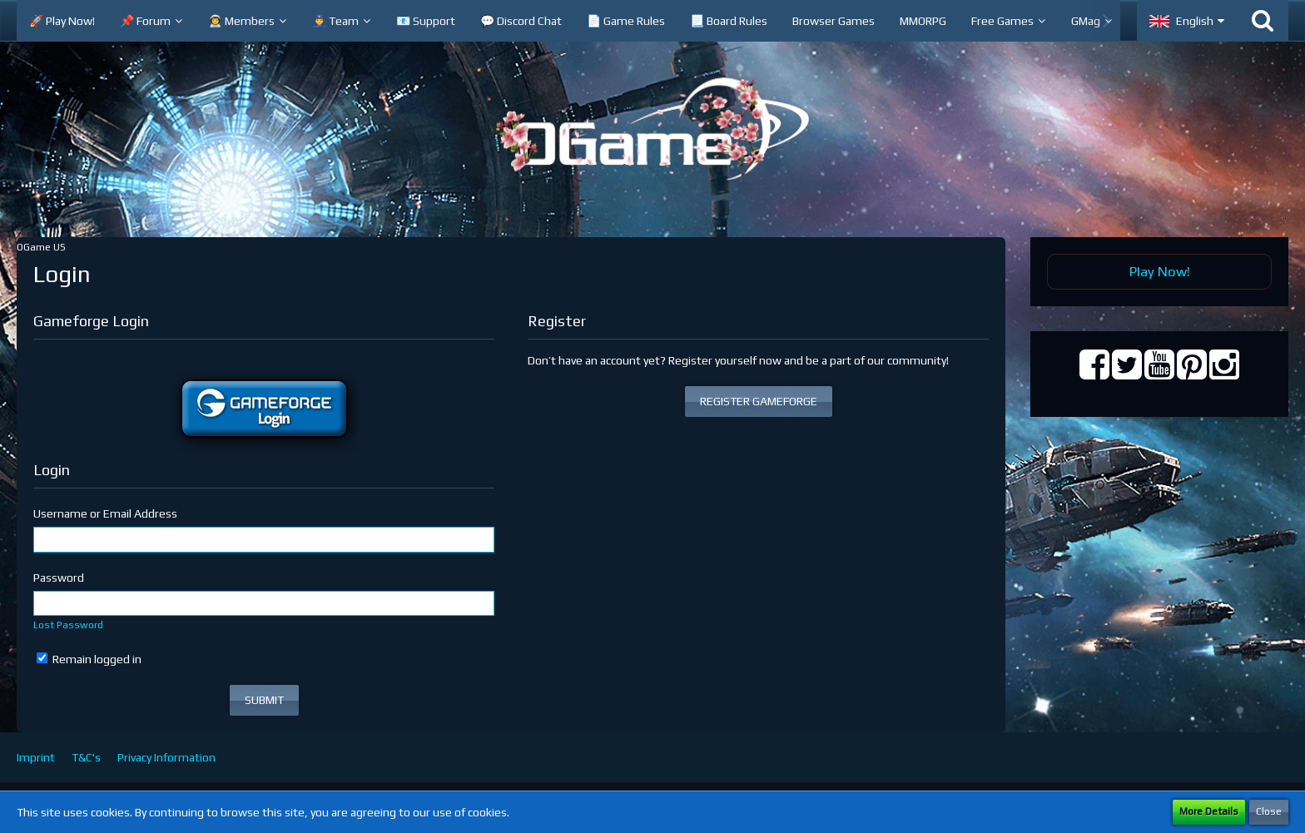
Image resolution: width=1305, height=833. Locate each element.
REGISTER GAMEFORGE (758, 401)
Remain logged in (89, 659)
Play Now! (1159, 271)
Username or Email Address (105, 513)
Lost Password (68, 625)
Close (1269, 811)
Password (58, 577)
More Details (1208, 811)
